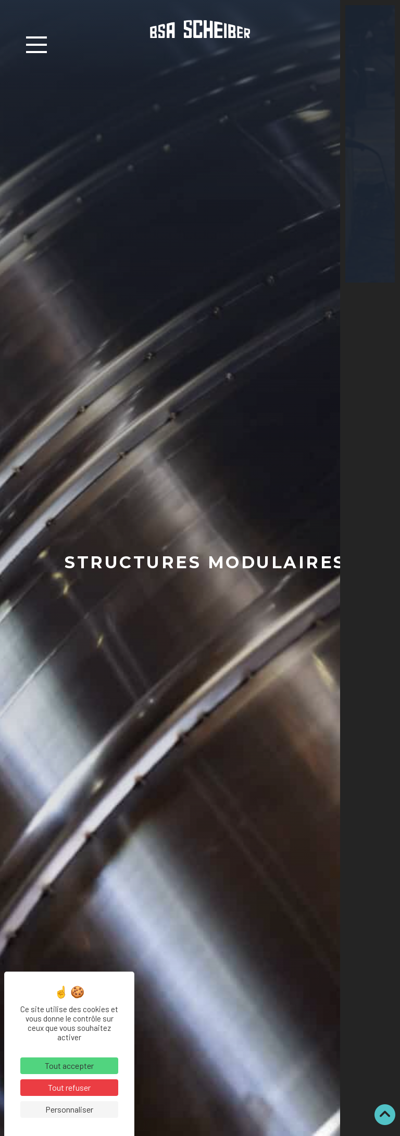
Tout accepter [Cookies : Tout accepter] (69, 1065)
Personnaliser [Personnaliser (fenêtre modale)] (69, 1109)
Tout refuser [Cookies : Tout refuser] (69, 1087)
